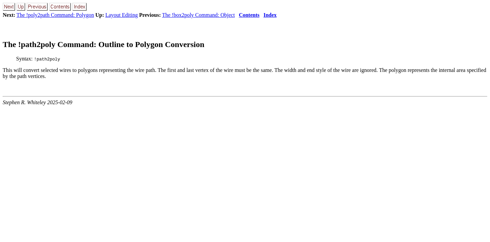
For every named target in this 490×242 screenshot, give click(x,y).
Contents (249, 15)
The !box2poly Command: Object (198, 15)
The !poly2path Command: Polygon (55, 15)
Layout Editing (121, 15)
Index (270, 15)
